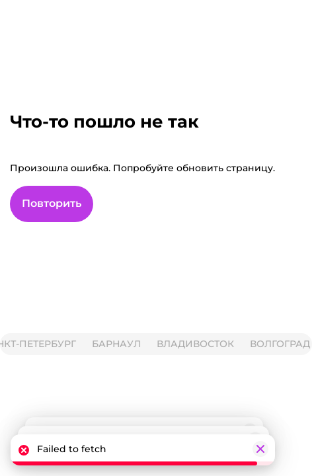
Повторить (51, 203)
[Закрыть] (260, 449)
